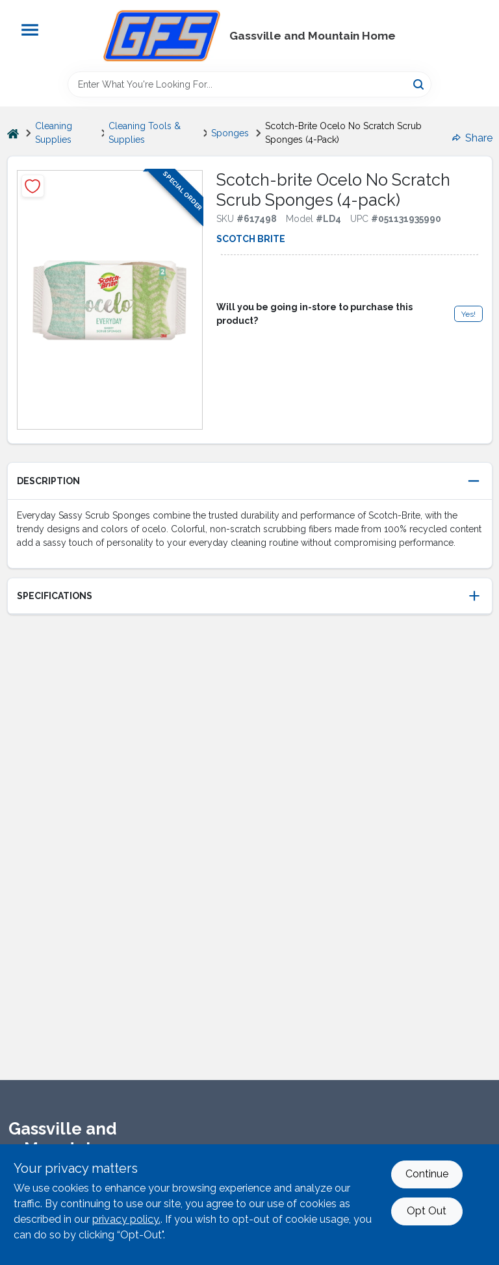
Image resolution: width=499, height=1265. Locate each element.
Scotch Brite (250, 239)
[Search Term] (249, 84)
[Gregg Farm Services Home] (161, 35)
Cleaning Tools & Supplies (145, 133)
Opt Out (426, 1211)
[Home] (13, 133)
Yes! (468, 314)
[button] (250, 481)
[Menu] (29, 29)
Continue (426, 1174)
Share (472, 138)
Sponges (230, 133)
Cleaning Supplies (53, 133)
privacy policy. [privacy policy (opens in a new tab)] (126, 1219)
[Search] (419, 83)
